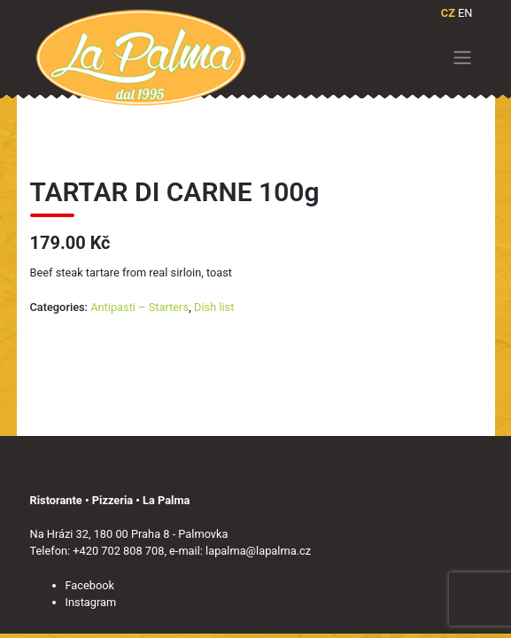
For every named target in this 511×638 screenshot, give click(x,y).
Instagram (91, 602)
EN (465, 12)
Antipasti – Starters (139, 307)
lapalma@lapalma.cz (258, 550)
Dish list (214, 307)
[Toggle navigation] (462, 57)
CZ (448, 12)
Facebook (90, 585)
